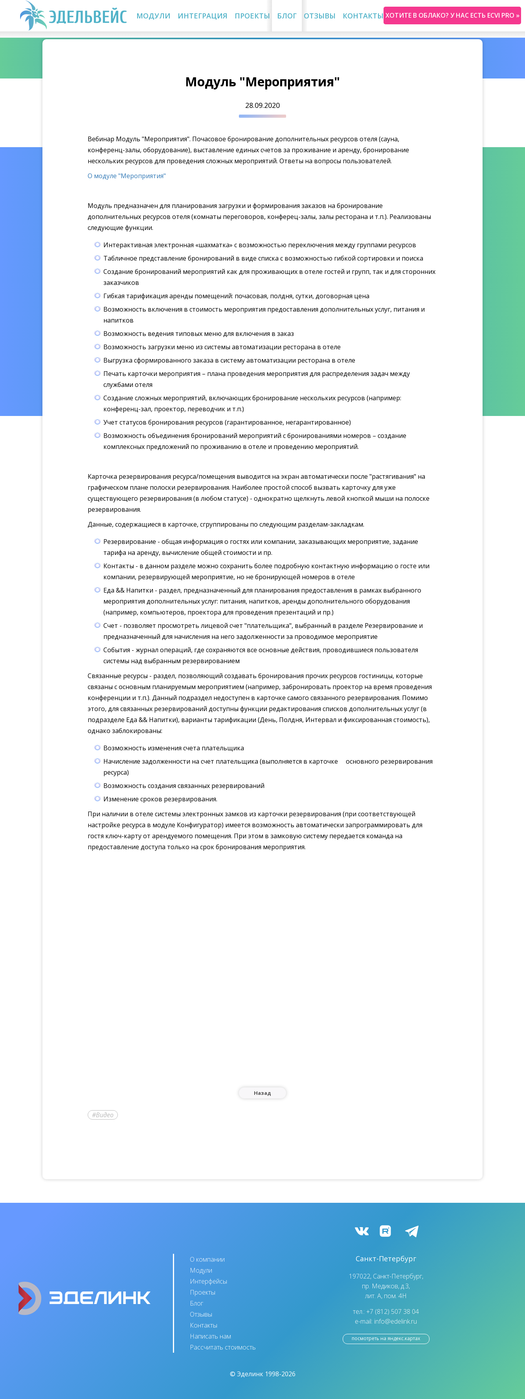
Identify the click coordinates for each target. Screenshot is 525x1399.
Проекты (252, 15)
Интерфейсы (208, 1281)
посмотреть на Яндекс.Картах (386, 1338)
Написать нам (210, 1336)
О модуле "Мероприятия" (127, 175)
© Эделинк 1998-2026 (263, 1374)
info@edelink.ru (395, 1321)
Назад (262, 1092)
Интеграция (203, 15)
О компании (207, 1259)
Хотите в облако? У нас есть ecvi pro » (452, 15)
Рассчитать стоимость (223, 1347)
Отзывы (320, 15)
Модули (153, 15)
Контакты (363, 15)
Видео (105, 1115)
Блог (287, 15)
